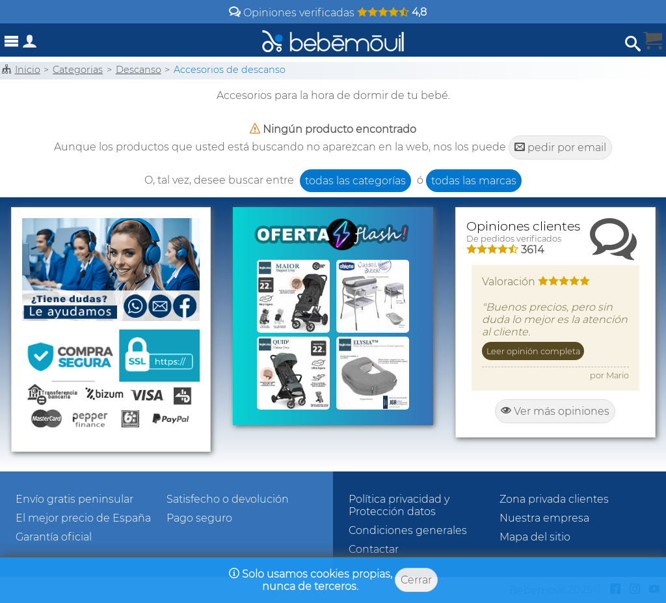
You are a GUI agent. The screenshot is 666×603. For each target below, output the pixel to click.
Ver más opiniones (555, 411)
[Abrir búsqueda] (633, 44)
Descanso (138, 70)
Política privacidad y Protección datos (399, 505)
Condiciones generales (408, 530)
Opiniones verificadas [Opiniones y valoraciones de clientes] (328, 13)
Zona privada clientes (554, 499)
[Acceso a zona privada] (30, 44)
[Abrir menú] (12, 41)
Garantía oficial (54, 537)
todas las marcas (473, 181)
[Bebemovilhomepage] (333, 40)
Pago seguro (199, 518)
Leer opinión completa (533, 351)
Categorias (78, 70)
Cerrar (416, 580)
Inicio (27, 70)
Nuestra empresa (544, 518)
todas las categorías (355, 181)
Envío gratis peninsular (74, 499)
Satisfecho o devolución (227, 499)
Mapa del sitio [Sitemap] (535, 537)
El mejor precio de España (83, 518)
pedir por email (560, 147)
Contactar (374, 549)
